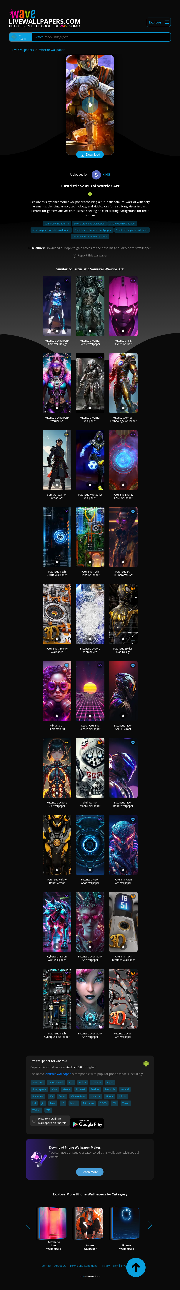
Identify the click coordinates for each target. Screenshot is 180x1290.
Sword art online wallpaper (89, 223)
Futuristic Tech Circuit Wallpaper (57, 573)
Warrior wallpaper (52, 50)
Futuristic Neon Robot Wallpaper (123, 804)
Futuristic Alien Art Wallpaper (123, 881)
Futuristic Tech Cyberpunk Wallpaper (56, 1035)
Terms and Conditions (83, 1265)
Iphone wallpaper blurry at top (90, 236)
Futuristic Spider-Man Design (123, 650)
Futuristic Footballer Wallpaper (90, 496)
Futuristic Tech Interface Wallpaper (123, 958)
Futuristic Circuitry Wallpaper (57, 650)
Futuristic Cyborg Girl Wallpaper (57, 804)
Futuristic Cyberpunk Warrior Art (57, 419)
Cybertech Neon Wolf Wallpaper (57, 958)
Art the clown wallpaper (122, 223)
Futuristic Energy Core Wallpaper (123, 496)
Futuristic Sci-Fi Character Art (123, 573)
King (100, 174)
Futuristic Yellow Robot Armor (57, 881)
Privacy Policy (109, 1265)
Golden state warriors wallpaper (93, 230)
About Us (60, 1265)
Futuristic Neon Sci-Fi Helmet (123, 727)
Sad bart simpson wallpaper (132, 230)
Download (90, 154)
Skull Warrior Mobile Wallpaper (90, 804)
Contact (46, 1265)
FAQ (123, 1265)
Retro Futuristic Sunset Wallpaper (90, 727)
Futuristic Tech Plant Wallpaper (90, 573)
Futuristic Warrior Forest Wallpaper (90, 342)
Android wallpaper (58, 1074)
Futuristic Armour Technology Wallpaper (123, 419)
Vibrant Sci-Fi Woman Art (57, 727)
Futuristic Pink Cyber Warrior (123, 342)
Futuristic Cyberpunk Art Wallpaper (90, 958)
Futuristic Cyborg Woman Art (90, 650)
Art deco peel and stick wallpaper (51, 230)
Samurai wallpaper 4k (56, 223)
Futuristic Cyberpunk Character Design (57, 342)
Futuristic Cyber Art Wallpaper (123, 1035)
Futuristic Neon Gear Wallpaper (90, 881)
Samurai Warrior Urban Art (57, 496)
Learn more (90, 1172)
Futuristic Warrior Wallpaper (90, 419)
